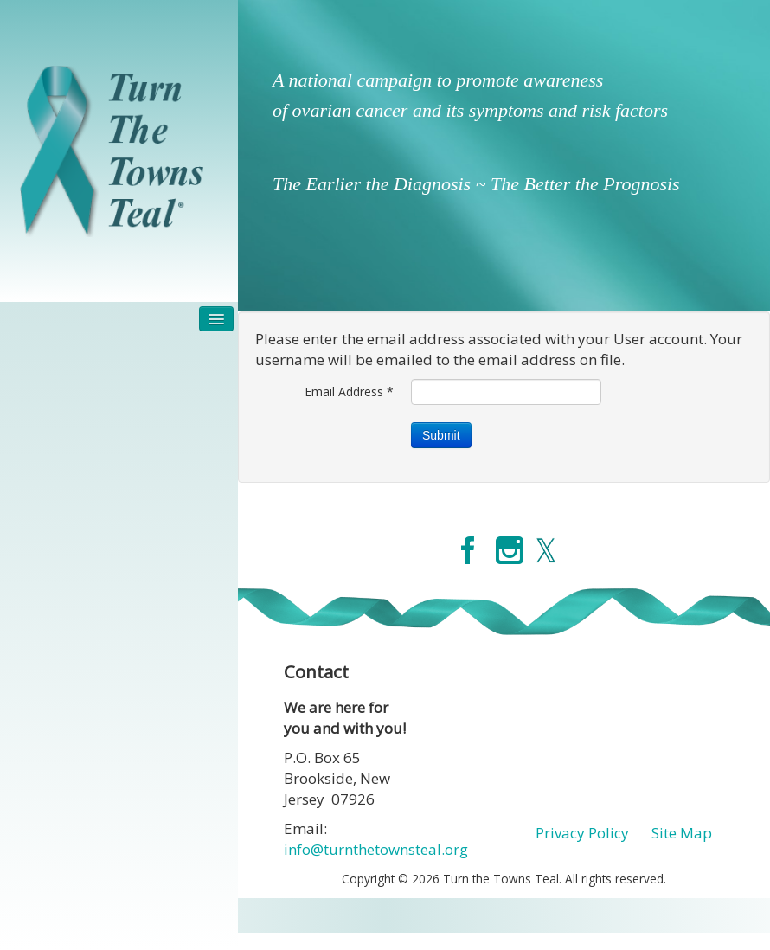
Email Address (349, 391)
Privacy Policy (582, 833)
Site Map (681, 833)
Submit (441, 435)
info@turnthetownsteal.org (376, 849)
